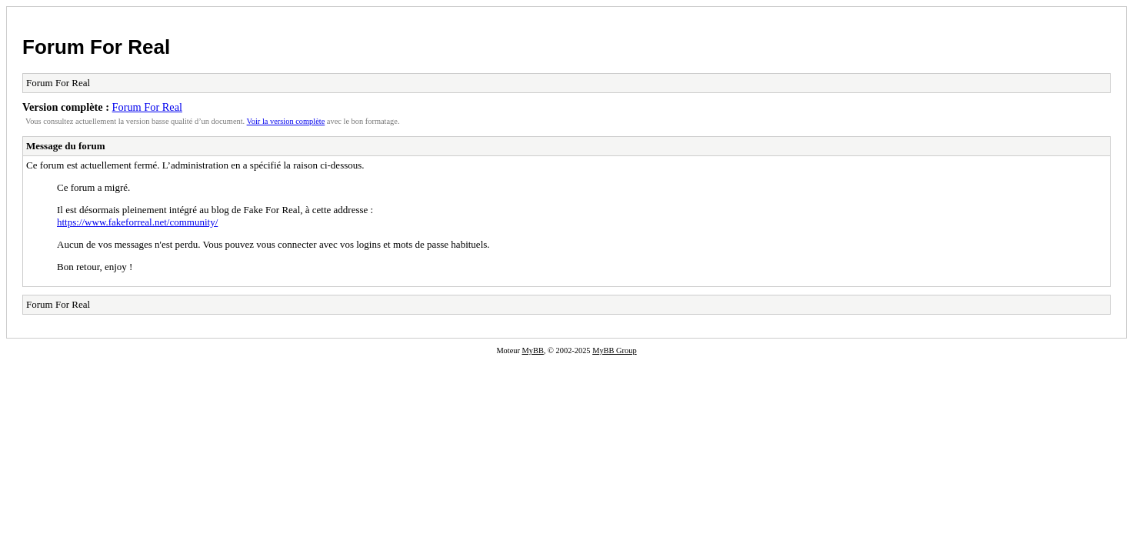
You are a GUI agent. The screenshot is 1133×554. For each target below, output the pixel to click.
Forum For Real (96, 46)
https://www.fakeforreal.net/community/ (137, 222)
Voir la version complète (286, 121)
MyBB (533, 350)
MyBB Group (614, 350)
